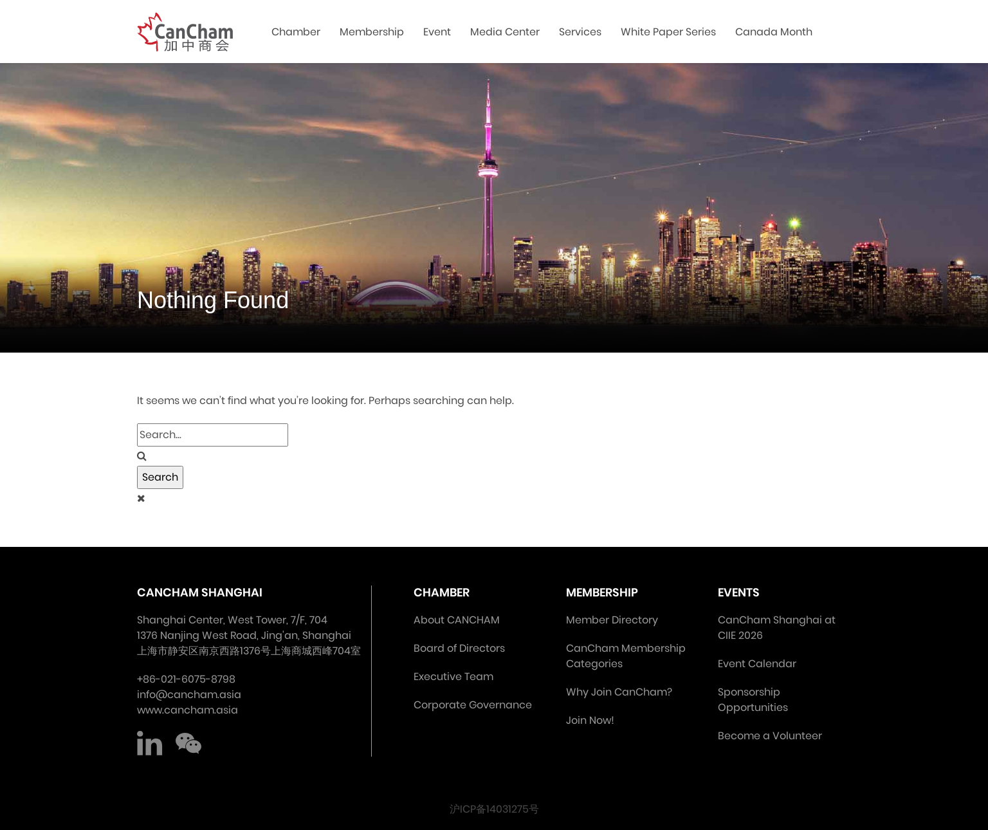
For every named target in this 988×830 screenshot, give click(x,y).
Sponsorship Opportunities (753, 700)
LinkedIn (150, 744)
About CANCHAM (457, 620)
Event (437, 31)
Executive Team (453, 676)
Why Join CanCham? (619, 692)
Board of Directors (459, 648)
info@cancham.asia (189, 694)
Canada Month (773, 31)
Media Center (505, 31)
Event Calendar (757, 663)
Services (580, 31)
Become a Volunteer (770, 735)
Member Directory (612, 620)
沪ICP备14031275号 (494, 809)
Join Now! (590, 720)
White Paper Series (668, 31)
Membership (372, 31)
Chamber (295, 31)
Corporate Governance (473, 704)
